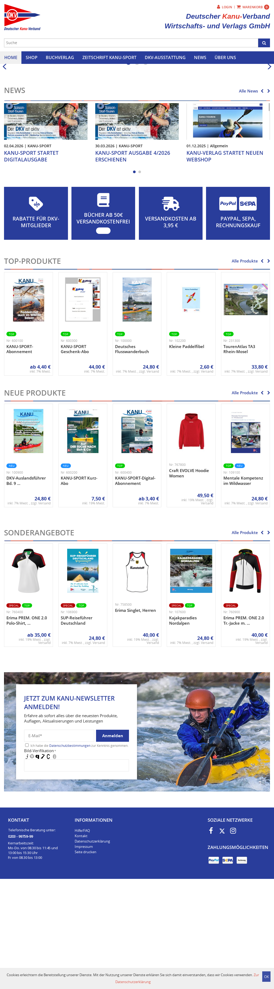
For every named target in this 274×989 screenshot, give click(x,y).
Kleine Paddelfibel (186, 451)
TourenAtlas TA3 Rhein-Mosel (239, 454)
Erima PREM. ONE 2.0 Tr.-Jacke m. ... (243, 725)
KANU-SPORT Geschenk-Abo (75, 454)
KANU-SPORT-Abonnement (19, 454)
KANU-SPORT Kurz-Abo (79, 586)
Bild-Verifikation (40, 856)
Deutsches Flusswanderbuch (132, 454)
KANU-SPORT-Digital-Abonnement (135, 586)
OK (266, 976)
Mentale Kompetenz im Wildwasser (243, 586)
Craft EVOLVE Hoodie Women (189, 578)
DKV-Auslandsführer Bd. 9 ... (26, 586)
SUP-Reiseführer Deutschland (76, 725)
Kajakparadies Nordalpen (183, 725)
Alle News (248, 196)
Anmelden (112, 841)
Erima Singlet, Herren (135, 715)
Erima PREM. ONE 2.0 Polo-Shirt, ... (26, 725)
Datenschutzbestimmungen (69, 851)
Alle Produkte (245, 366)
